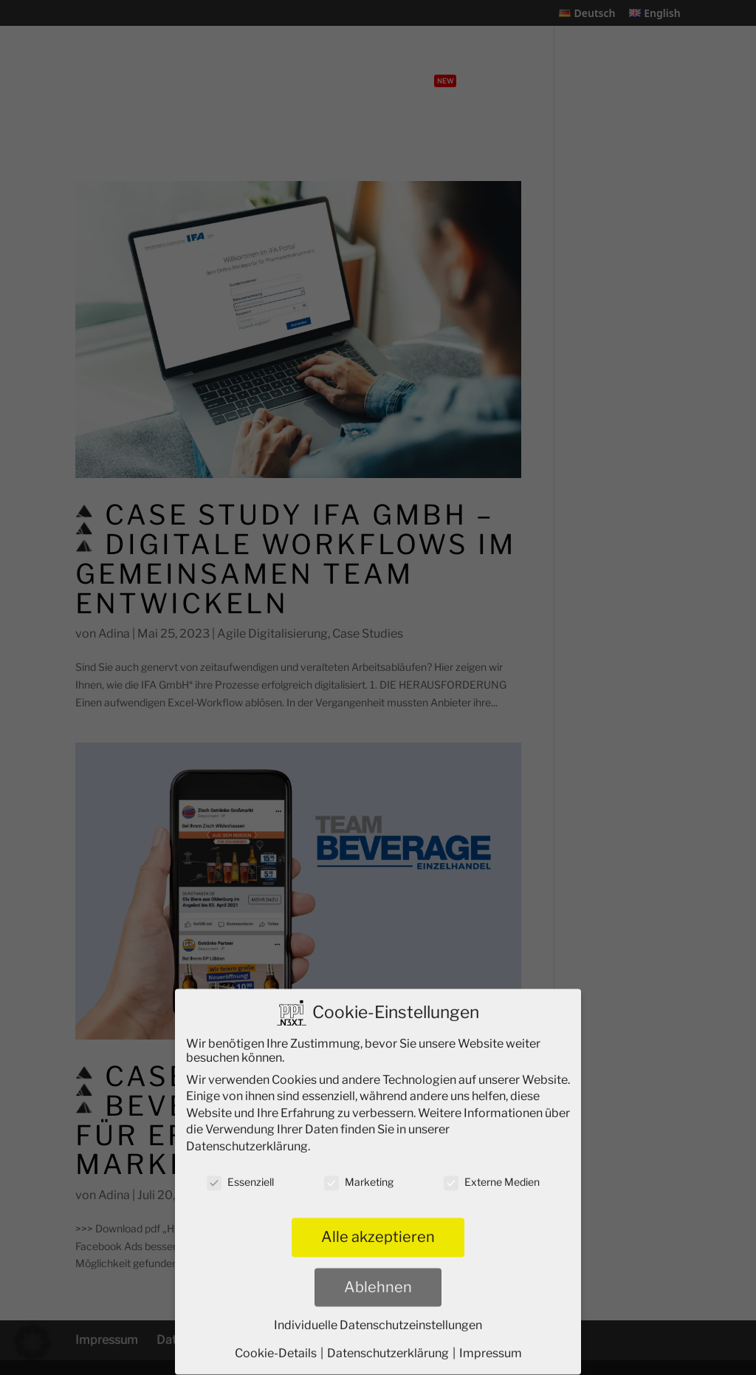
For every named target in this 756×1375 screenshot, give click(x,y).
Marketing (359, 1173)
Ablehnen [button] (378, 1278)
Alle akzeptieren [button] (378, 1229)
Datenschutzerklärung (247, 1137)
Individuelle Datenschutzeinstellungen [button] (378, 1316)
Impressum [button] (490, 1344)
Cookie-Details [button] (277, 1344)
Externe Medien (492, 1173)
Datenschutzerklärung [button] (389, 1344)
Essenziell (240, 1173)
